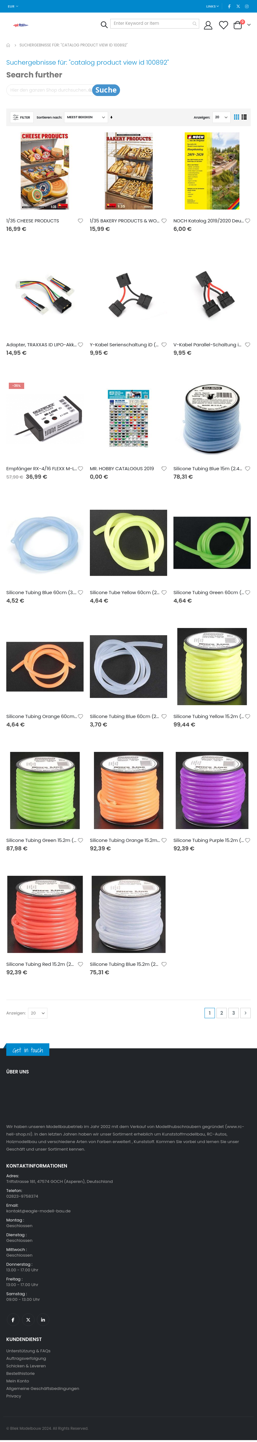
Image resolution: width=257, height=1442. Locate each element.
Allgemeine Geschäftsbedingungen (42, 1390)
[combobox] (153, 24)
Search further (34, 75)
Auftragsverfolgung (26, 1360)
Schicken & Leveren (26, 1368)
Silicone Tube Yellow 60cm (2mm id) (125, 594)
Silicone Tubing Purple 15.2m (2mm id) (208, 842)
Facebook (13, 1321)
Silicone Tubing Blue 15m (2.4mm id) (208, 470)
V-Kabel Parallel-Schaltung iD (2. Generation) (208, 346)
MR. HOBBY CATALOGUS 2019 (122, 470)
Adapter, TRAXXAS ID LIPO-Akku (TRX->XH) (41, 346)
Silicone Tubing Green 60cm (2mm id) (208, 594)
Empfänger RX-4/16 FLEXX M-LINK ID (41, 470)
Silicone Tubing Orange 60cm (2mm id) (41, 718)
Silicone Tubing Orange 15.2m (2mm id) (125, 842)
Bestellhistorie (20, 1375)
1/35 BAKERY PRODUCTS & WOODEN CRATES (125, 222)
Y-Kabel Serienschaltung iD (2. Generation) (125, 346)
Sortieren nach (49, 118)
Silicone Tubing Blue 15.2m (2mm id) (125, 966)
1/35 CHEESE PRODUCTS (32, 222)
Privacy (13, 1398)
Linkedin (43, 1321)
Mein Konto (17, 1383)
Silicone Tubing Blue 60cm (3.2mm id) (41, 594)
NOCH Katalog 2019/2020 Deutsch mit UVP (208, 222)
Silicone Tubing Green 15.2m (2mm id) (41, 842)
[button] (80, 221)
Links (210, 6)
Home (8, 45)
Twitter (28, 1321)
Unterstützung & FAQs (28, 1353)
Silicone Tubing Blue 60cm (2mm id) (125, 718)
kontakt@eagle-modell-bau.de (38, 1213)
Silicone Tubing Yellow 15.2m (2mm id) (208, 718)
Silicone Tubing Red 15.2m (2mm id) (41, 966)
